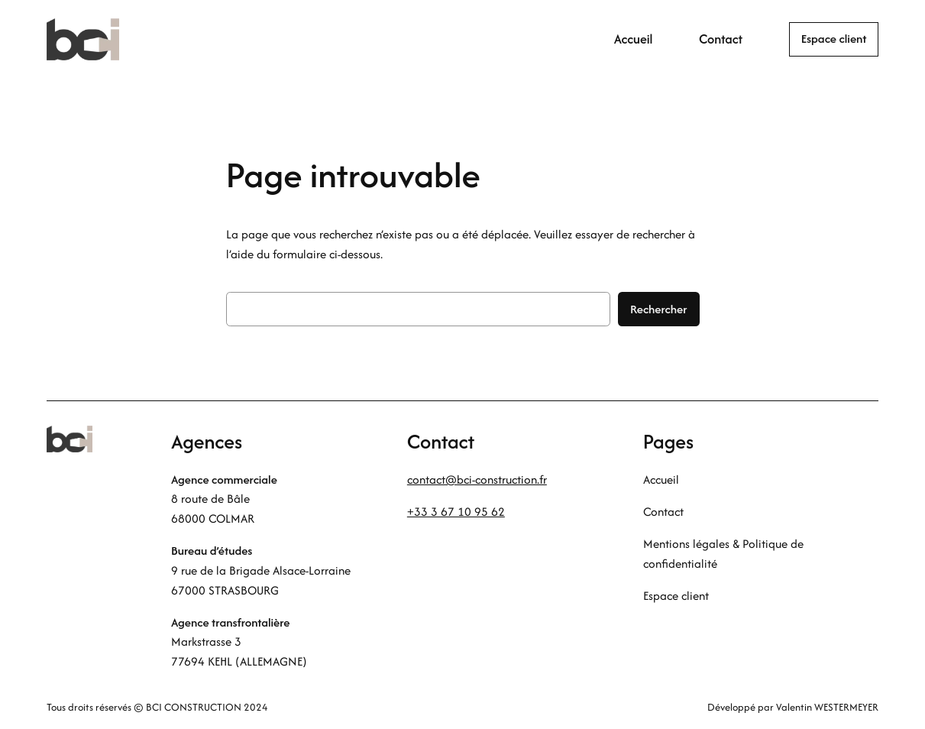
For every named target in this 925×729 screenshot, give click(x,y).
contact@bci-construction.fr (477, 479)
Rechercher (658, 309)
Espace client (834, 38)
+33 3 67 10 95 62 (456, 511)
